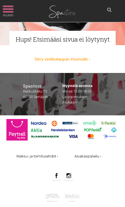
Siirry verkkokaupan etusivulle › (62, 59)
